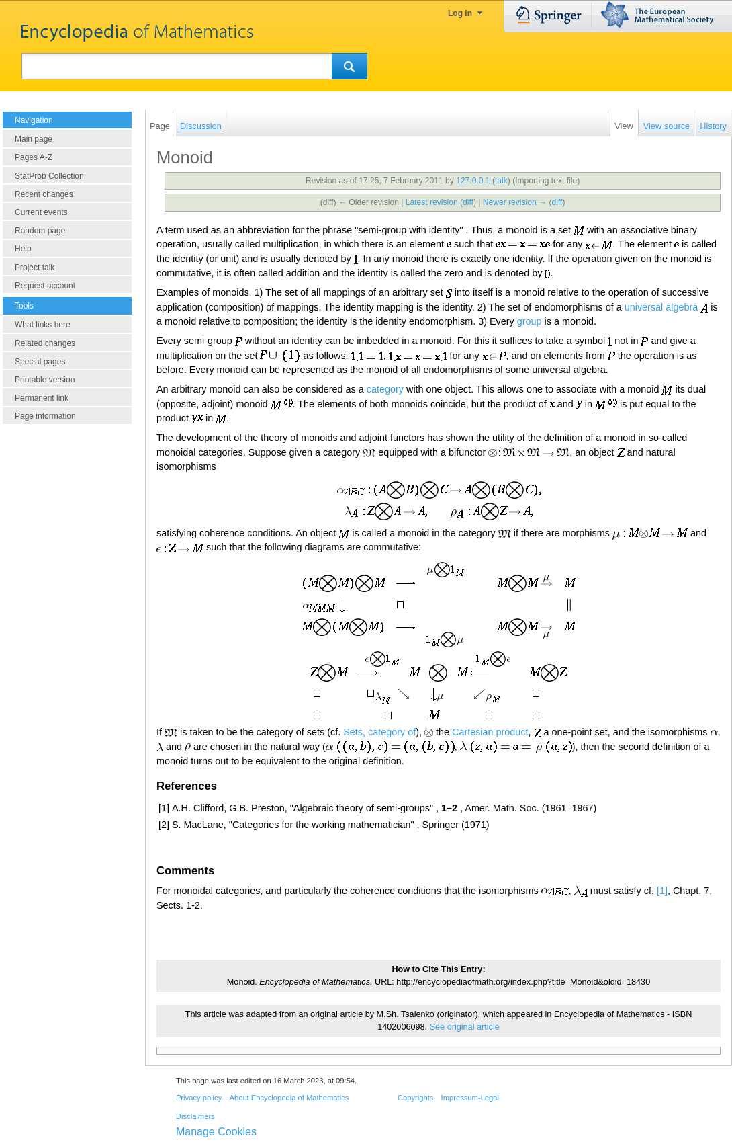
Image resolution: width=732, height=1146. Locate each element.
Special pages (40, 361)
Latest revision (432, 202)
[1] (662, 890)
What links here (43, 324)
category (385, 389)
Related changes (45, 343)
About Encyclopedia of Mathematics (289, 1098)
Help (23, 248)
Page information (45, 416)
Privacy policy (199, 1098)
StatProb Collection (49, 176)
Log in (460, 13)
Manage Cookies (216, 1131)
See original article (465, 1027)
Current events (41, 212)
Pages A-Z (33, 157)
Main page (33, 139)
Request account (45, 285)
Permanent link (41, 398)
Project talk (34, 267)
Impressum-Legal (470, 1098)
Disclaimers (195, 1116)
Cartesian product (490, 732)
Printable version (45, 379)
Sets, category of (379, 732)
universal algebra (661, 307)
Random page (40, 230)
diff (468, 202)
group (529, 321)
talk (501, 181)
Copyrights (415, 1098)
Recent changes (44, 194)
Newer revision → (515, 202)
